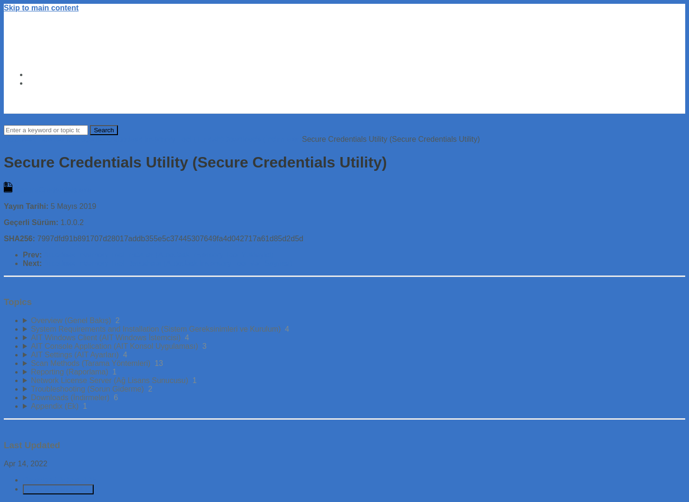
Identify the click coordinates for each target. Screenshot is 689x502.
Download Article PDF (60, 480)
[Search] (46, 130)
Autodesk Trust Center (68, 74)
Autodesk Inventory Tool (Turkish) (166, 139)
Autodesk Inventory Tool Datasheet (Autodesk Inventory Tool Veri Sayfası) (168, 263)
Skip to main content (41, 8)
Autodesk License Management (57, 139)
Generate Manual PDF (58, 489)
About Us (44, 83)
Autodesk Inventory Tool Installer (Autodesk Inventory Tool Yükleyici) (159, 255)
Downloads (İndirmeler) (262, 139)
